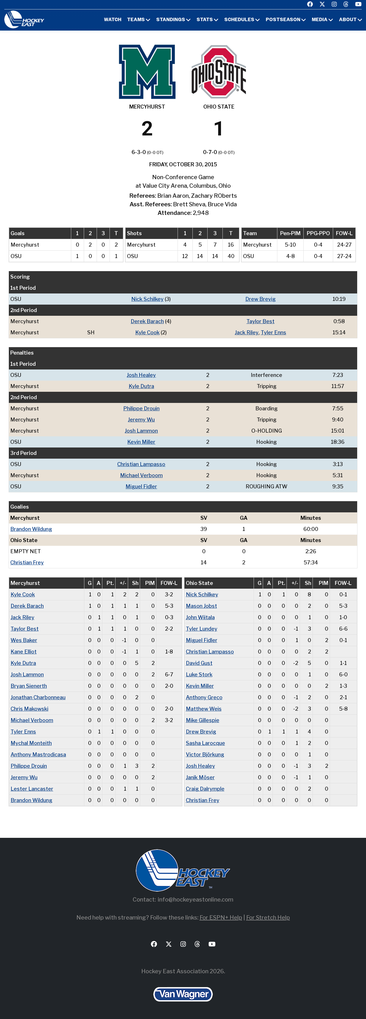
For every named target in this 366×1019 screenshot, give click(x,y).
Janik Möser (200, 777)
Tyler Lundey (201, 629)
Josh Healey (141, 375)
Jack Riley (246, 332)
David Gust (199, 663)
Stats (205, 20)
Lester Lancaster (32, 789)
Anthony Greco (204, 697)
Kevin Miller (141, 442)
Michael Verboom (141, 475)
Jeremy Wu (141, 420)
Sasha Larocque (205, 743)
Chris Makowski (29, 709)
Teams (136, 20)
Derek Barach (147, 321)
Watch (113, 20)
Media (320, 20)
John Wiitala (200, 617)
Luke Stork (199, 675)
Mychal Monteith (31, 743)
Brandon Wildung (31, 529)
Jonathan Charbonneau (38, 697)
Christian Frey (27, 563)
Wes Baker (24, 640)
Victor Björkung (205, 755)
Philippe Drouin (141, 408)
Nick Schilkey (147, 299)
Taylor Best (260, 321)
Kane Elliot (24, 652)
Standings (170, 20)
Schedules (239, 20)
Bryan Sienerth (29, 686)
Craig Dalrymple (205, 789)
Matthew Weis (204, 709)
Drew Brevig (260, 299)
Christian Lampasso (141, 464)
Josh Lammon (141, 431)
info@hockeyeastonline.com (195, 899)
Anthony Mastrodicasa (38, 755)
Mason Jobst (201, 606)
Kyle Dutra (141, 386)
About (348, 20)
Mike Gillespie (202, 720)
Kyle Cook (147, 332)
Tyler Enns (273, 332)
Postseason (283, 20)
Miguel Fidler (141, 486)
